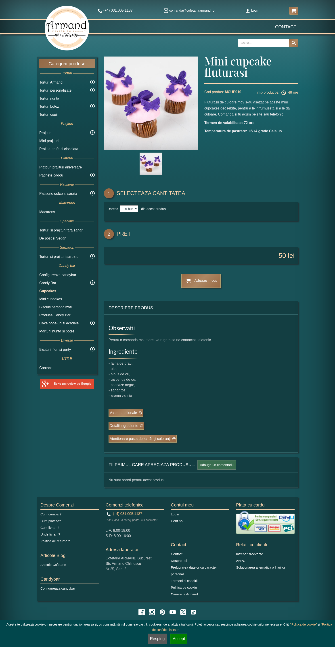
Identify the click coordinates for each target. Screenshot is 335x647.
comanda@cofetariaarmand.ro (189, 10)
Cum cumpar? (50, 514)
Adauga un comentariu (217, 465)
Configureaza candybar (57, 275)
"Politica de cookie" (303, 624)
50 (282, 255)
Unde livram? (50, 534)
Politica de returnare (55, 541)
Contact (285, 26)
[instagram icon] (152, 612)
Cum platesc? (50, 521)
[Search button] (293, 43)
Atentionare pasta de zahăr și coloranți (140, 439)
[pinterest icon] (162, 612)
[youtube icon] (172, 612)
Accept (179, 638)
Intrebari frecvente (249, 554)
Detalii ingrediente (124, 426)
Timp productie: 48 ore (276, 92)
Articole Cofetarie (53, 565)
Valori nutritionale (123, 413)
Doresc (113, 209)
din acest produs (152, 209)
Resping (157, 638)
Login (252, 10)
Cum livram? (49, 527)
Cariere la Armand (184, 594)
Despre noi (179, 561)
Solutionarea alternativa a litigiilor (260, 567)
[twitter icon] (183, 612)
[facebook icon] (141, 612)
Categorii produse (67, 63)
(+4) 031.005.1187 (124, 514)
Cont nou (177, 521)
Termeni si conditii (184, 581)
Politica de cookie (184, 587)
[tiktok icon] (193, 612)
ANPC (240, 561)
